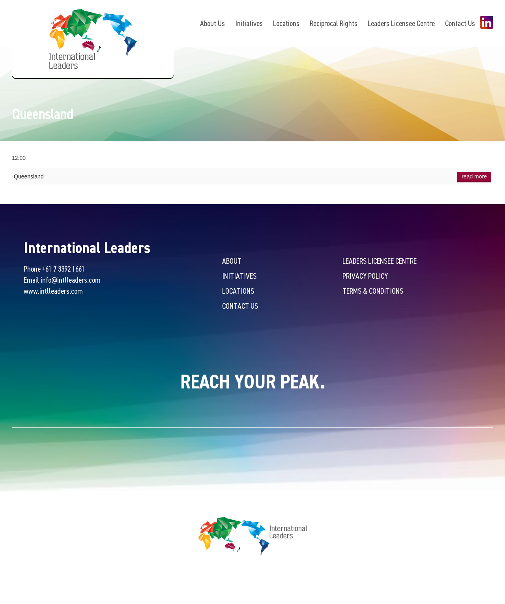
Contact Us (460, 23)
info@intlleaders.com (71, 280)
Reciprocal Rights (333, 23)
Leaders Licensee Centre (401, 23)
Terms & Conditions (372, 291)
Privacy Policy (365, 276)
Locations (286, 23)
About (231, 261)
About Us (212, 23)
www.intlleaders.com (53, 291)
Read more (474, 176)
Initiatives (249, 23)
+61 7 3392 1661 (63, 269)
